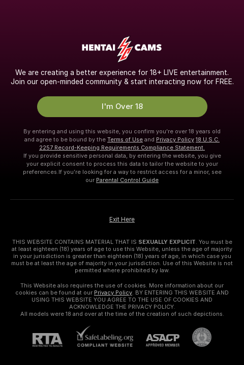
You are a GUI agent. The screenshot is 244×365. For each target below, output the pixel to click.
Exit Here (122, 219)
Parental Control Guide (127, 180)
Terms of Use (125, 139)
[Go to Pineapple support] (195, 337)
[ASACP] (156, 340)
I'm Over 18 (122, 106)
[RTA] (54, 340)
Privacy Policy (175, 139)
